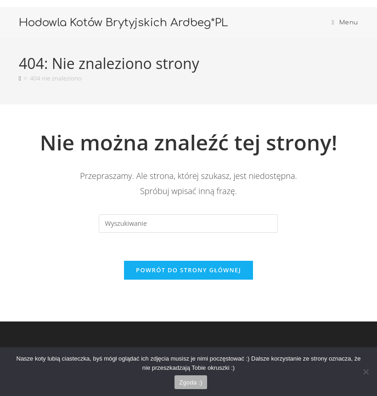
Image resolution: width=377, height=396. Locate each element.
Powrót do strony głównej (188, 270)
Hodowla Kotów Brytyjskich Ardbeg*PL (123, 23)
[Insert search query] (188, 223)
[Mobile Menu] (345, 22)
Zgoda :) (190, 382)
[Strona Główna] (20, 78)
